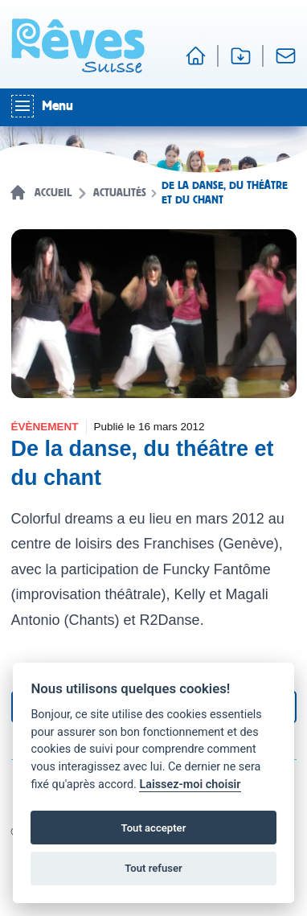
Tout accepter (153, 828)
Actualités (119, 193)
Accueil (53, 193)
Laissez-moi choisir (189, 784)
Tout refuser (153, 868)
